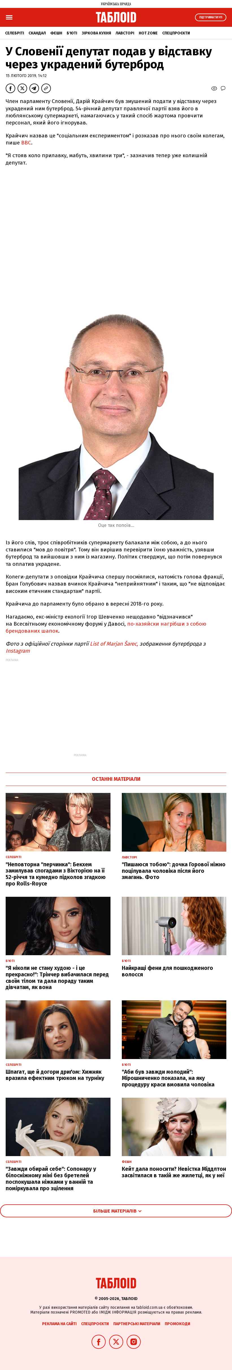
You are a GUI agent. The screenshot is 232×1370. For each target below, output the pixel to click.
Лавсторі (125, 33)
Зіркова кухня (96, 33)
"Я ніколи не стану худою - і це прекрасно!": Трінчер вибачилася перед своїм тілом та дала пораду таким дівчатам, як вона (57, 977)
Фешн (56, 33)
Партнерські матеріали (136, 1323)
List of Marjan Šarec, (115, 644)
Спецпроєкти (176, 33)
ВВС (26, 142)
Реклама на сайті (59, 1323)
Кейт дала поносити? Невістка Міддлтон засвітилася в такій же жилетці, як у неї (174, 1172)
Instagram (18, 651)
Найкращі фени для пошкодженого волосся (167, 971)
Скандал (37, 33)
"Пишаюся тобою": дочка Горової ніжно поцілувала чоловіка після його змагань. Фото (174, 871)
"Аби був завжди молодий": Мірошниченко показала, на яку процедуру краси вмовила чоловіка (168, 1078)
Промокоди (177, 1323)
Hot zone (148, 33)
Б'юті (72, 33)
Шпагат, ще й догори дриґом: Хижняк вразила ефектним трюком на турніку (55, 1075)
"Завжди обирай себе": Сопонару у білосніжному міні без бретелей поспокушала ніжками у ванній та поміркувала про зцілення (51, 1178)
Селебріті (14, 33)
